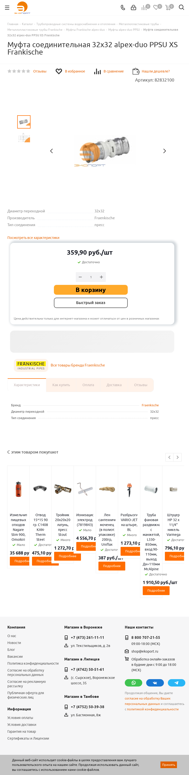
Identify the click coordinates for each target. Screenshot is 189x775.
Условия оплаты (20, 678)
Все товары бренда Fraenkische (78, 365)
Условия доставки (21, 685)
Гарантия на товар (21, 692)
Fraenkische (150, 405)
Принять (168, 765)
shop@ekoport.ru (144, 612)
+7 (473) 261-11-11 (87, 598)
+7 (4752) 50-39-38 (87, 667)
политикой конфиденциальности (153, 670)
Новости (14, 603)
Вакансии (15, 617)
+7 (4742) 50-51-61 (87, 630)
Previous (170, 457)
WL (41, 753)
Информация (19, 670)
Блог (11, 610)
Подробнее (36, 541)
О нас (11, 597)
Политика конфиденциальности (33, 624)
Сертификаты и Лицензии (28, 699)
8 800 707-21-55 (145, 598)
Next (177, 457)
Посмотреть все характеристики (33, 238)
